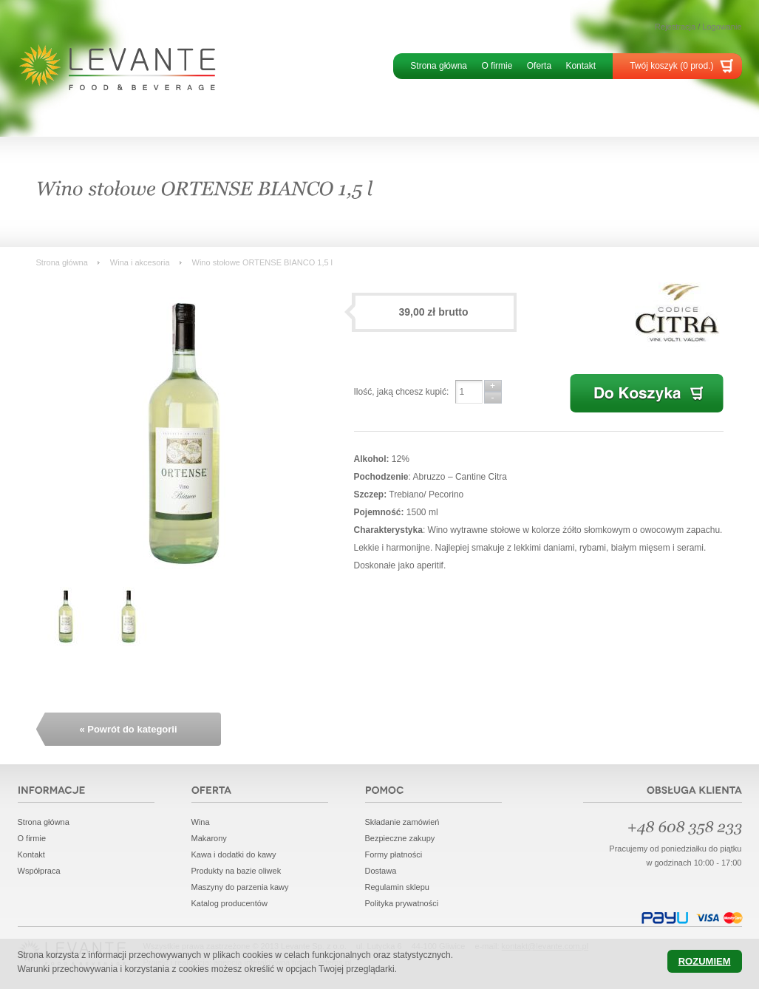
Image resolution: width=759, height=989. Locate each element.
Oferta (539, 66)
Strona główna (438, 66)
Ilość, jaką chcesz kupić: (401, 392)
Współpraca (39, 870)
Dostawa (381, 870)
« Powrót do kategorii (128, 729)
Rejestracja (675, 26)
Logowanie (721, 26)
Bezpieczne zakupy (400, 838)
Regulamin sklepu (397, 887)
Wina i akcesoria (140, 262)
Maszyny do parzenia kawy (240, 887)
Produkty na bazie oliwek (236, 870)
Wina (200, 822)
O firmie (496, 66)
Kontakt (580, 66)
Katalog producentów (229, 903)
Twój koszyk (671, 66)
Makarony (209, 838)
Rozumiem (704, 961)
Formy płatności (394, 854)
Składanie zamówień (402, 822)
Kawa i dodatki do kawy (233, 854)
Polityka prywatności (402, 903)
